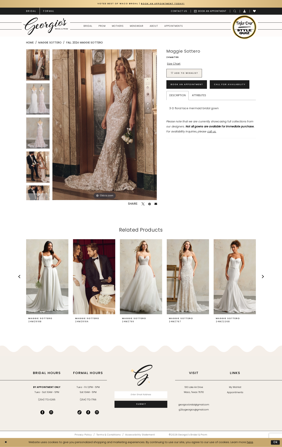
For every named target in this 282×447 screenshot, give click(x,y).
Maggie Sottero (50, 42)
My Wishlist (235, 387)
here (250, 442)
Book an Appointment (187, 85)
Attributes (199, 95)
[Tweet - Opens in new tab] (143, 203)
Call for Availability (229, 85)
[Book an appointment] (210, 11)
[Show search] (235, 11)
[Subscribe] (141, 404)
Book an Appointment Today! (163, 4)
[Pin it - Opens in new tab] (149, 203)
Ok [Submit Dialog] (275, 442)
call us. (211, 131)
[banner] (45, 26)
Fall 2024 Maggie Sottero (84, 42)
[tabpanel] (38, 66)
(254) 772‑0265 (46, 400)
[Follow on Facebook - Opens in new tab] (88, 412)
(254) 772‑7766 (88, 400)
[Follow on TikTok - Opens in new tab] (79, 412)
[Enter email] (141, 394)
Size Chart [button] (173, 64)
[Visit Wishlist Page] (254, 11)
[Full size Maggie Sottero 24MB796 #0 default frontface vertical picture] (104, 124)
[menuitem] (31, 11)
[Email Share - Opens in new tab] (156, 204)
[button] (245, 11)
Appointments (235, 392)
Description (177, 95)
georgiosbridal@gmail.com (193, 405)
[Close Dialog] (5, 442)
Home (30, 42)
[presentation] (47, 276)
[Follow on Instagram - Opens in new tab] (97, 412)
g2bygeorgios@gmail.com (194, 410)
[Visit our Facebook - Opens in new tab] (42, 412)
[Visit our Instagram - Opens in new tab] (51, 412)
